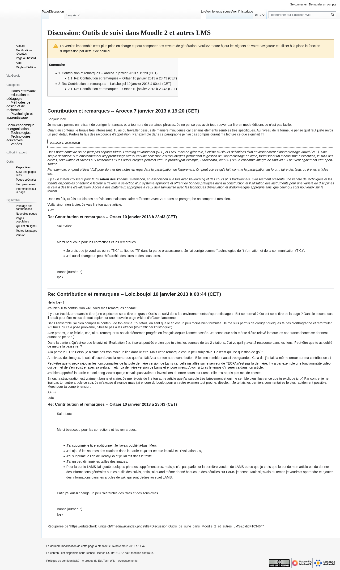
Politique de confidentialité (62, 560)
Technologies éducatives (18, 138)
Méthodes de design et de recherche (18, 106)
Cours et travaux (23, 91)
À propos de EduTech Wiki (98, 560)
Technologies (20, 133)
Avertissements (127, 560)
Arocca (124, 110)
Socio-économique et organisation (20, 127)
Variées (16, 144)
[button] (8, 90)
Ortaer (115, 217)
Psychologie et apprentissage (19, 115)
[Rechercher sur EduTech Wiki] (302, 14)
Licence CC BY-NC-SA (110, 553)
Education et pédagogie (18, 96)
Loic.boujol (138, 294)
